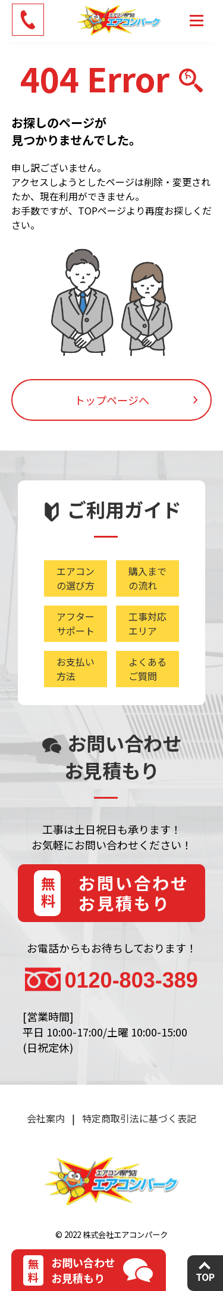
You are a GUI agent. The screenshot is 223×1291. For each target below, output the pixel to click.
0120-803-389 (131, 980)
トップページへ (111, 400)
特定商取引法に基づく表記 (139, 1118)
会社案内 (46, 1118)
